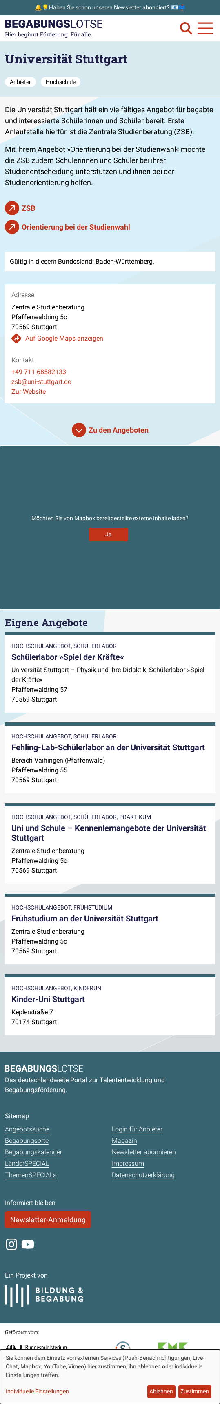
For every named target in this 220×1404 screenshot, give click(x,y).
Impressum (128, 1163)
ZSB (28, 208)
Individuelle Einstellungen (37, 1391)
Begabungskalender (33, 1152)
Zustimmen (194, 1391)
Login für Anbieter (137, 1129)
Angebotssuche (27, 1129)
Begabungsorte (27, 1140)
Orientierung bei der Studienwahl (76, 227)
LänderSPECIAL (27, 1163)
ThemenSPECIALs (30, 1175)
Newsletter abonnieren (144, 1152)
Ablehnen (161, 1391)
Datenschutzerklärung (143, 1175)
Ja (108, 534)
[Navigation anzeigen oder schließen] (205, 28)
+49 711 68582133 (38, 372)
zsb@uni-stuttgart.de (41, 382)
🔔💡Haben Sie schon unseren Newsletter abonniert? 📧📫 (110, 7)
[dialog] (110, 1377)
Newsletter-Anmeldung (48, 1219)
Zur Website (28, 391)
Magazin (124, 1140)
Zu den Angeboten (119, 430)
